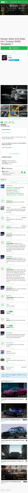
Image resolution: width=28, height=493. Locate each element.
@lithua (8, 313)
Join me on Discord (6, 132)
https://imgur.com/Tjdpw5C (17, 195)
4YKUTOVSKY (9, 342)
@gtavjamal (9, 235)
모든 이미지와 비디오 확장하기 (14, 118)
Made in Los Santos (5, 490)
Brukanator (9, 200)
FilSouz (8, 217)
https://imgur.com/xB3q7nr (12, 192)
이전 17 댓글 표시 (14, 182)
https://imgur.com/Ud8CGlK (13, 189)
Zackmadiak (9, 233)
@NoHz (8, 227)
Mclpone (8, 207)
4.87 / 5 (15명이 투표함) (5, 126)
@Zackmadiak (9, 243)
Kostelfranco (9, 185)
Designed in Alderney (5, 489)
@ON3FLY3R (9, 202)
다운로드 (14, 48)
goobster (8, 358)
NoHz (10, 56)
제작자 (11, 311)
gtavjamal (8, 226)
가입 (19, 374)
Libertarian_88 (9, 367)
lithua (7, 304)
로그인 (13, 374)
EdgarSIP (8, 351)
